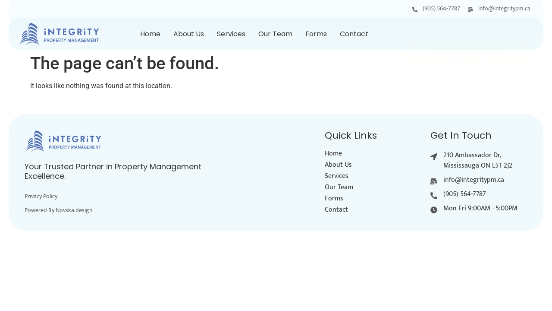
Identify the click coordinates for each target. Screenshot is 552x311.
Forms (316, 34)
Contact (354, 34)
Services (231, 34)
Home (150, 34)
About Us (188, 34)
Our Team (275, 34)
